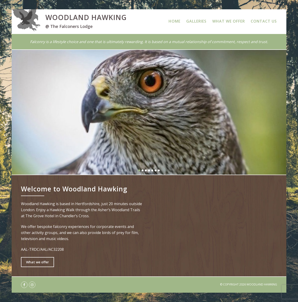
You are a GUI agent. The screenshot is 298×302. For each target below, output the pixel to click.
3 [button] (146, 170)
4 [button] (149, 170)
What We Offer (228, 21)
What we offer (37, 262)
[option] (149, 112)
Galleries (196, 21)
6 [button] (155, 170)
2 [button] (142, 170)
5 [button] (152, 170)
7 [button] (159, 170)
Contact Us (264, 21)
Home (174, 21)
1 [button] (139, 170)
